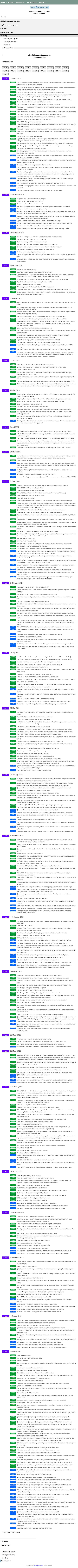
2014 (28, 71)
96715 (5, 265)
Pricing (10, 2)
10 (16, 1532)
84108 (5, 1051)
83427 (5, 1351)
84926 (5, 836)
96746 (5, 233)
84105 (5, 1087)
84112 (5, 1035)
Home (3, 2)
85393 (5, 653)
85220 (5, 708)
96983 (5, 78)
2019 (58, 67)
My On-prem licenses (10, 42)
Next (18, 1532)
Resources (20, 2)
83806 (5, 1212)
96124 (5, 427)
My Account (31, 2)
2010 (58, 71)
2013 (35, 71)
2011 (50, 71)
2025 (13, 67)
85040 (5, 775)
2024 (20, 67)
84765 (5, 917)
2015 (20, 71)
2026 (5, 67)
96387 (5, 360)
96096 (5, 452)
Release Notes (9, 48)
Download (7, 45)
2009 (65, 71)
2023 (28, 67)
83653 (5, 1257)
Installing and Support (10, 38)
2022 (35, 67)
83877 (5, 1171)
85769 (5, 583)
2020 (50, 67)
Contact (42, 2)
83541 (5, 1316)
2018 (65, 67)
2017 (5, 71)
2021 (43, 67)
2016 (13, 71)
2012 (43, 71)
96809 (5, 195)
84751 (5, 971)
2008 (5, 74)
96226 (5, 390)
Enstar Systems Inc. (38, 1565)
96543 (5, 298)
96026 (5, 481)
